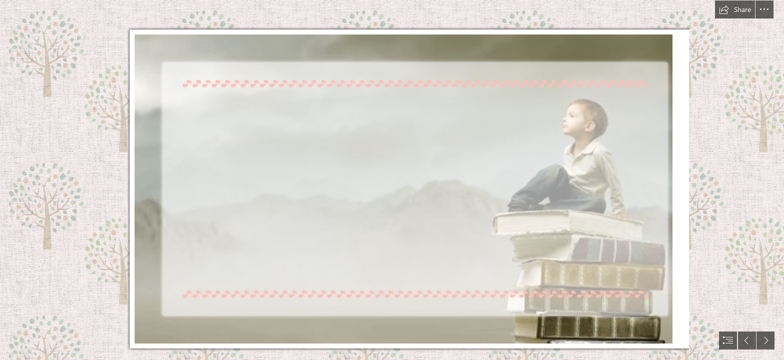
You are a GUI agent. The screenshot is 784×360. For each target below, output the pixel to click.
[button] (735, 9)
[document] (392, 180)
